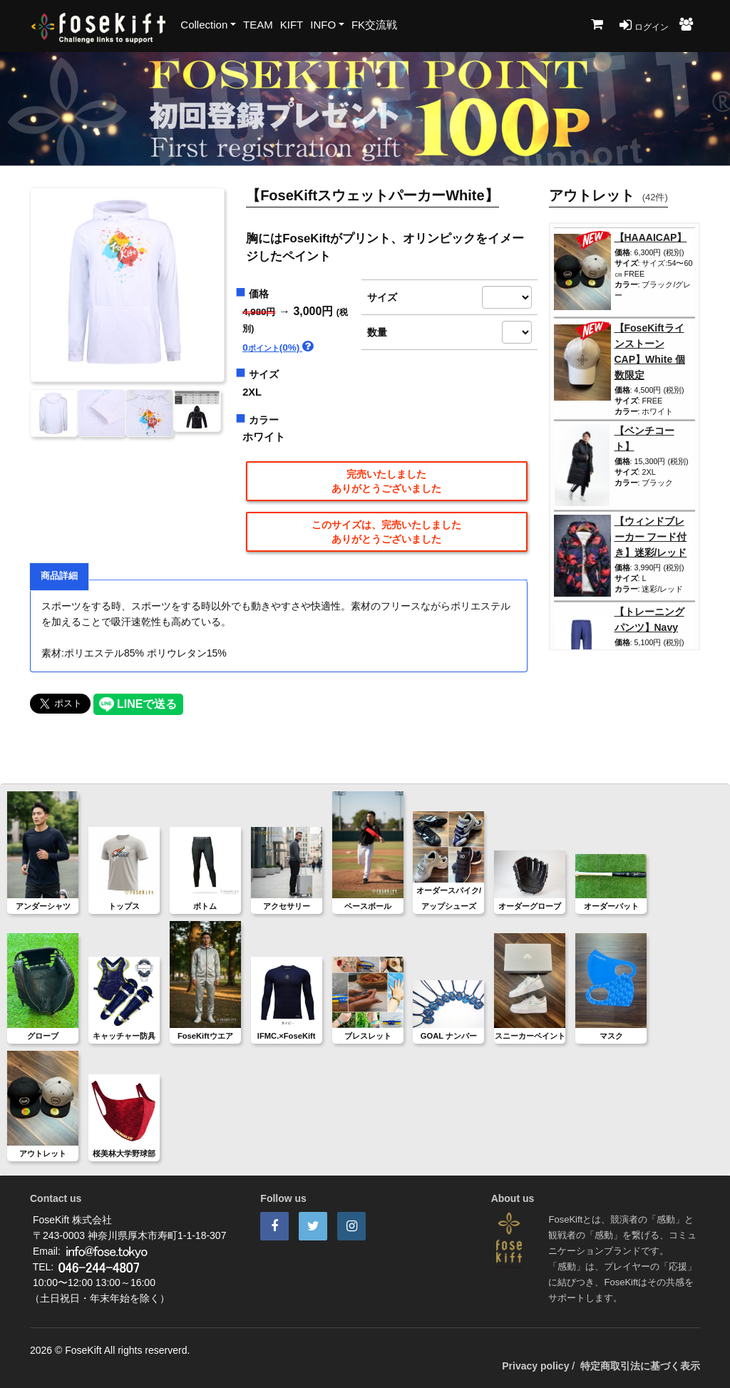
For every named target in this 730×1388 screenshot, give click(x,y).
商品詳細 (59, 576)
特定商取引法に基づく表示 (640, 1366)
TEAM (258, 25)
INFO (323, 25)
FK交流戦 (374, 25)
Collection (203, 25)
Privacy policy (535, 1366)
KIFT (292, 25)
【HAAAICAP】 (651, 237)
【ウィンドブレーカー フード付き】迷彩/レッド (651, 536)
